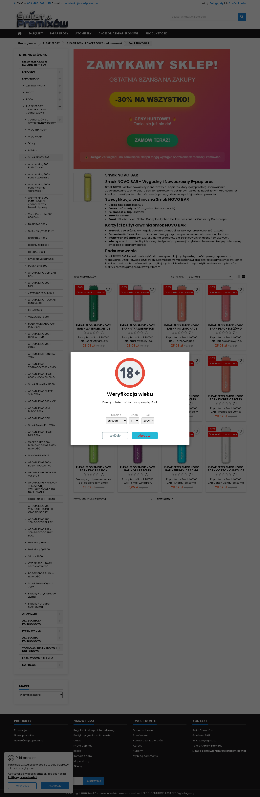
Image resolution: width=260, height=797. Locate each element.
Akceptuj (144, 436)
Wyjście (115, 436)
